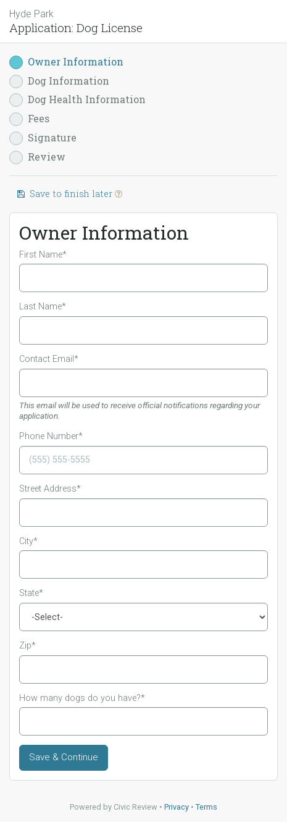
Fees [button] (29, 118)
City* (28, 541)
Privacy (176, 807)
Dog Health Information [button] (77, 99)
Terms (206, 807)
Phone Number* (51, 436)
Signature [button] (43, 138)
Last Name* (42, 306)
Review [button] (37, 157)
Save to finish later (68, 193)
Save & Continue (63, 757)
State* (31, 593)
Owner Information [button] (66, 62)
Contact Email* (48, 359)
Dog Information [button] (59, 81)
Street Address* (50, 489)
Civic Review (135, 807)
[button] (118, 193)
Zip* (27, 645)
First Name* (43, 255)
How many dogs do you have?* (82, 698)
